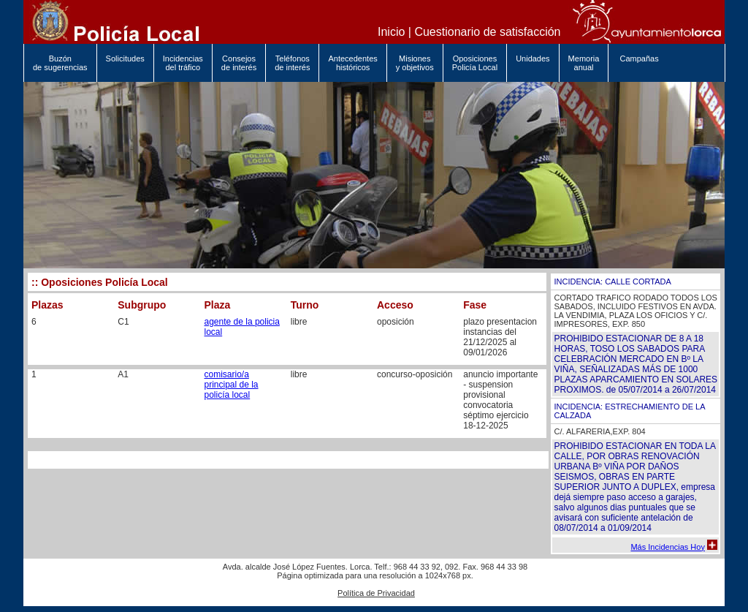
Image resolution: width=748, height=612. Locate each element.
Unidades (532, 63)
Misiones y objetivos (415, 63)
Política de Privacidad (376, 593)
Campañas (637, 63)
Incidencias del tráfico (183, 63)
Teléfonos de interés (292, 63)
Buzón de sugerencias (60, 63)
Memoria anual (584, 63)
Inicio (391, 32)
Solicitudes (125, 63)
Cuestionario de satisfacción (487, 32)
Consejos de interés (238, 63)
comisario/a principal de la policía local (232, 384)
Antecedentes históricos (352, 63)
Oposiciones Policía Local (474, 63)
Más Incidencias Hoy (667, 547)
